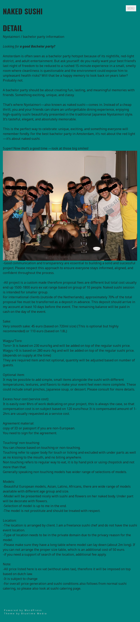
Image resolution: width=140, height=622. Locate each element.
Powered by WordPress (23, 610)
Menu (131, 8)
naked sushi (23, 11)
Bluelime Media (34, 613)
